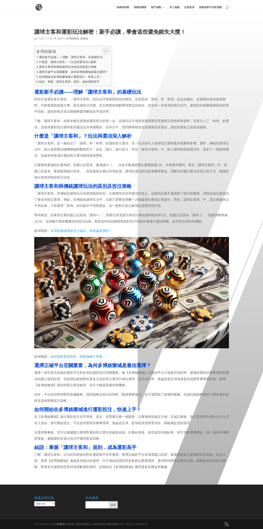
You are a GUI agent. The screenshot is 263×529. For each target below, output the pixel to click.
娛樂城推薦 (122, 7)
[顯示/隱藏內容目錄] (104, 51)
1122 (40, 38)
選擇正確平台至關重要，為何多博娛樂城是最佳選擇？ (73, 72)
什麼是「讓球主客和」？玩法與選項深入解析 (68, 62)
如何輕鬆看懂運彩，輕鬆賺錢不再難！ (78, 356)
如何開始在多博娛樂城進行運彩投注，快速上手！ (70, 77)
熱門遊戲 (156, 7)
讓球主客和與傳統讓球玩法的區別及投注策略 (68, 67)
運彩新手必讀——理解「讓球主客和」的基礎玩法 (71, 57)
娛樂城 (84, 38)
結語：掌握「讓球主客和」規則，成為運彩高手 (69, 82)
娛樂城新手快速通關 (210, 7)
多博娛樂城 (72, 38)
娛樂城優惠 (140, 7)
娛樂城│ (61, 524)
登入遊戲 (174, 7)
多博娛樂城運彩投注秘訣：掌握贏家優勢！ (81, 230)
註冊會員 (189, 7)
